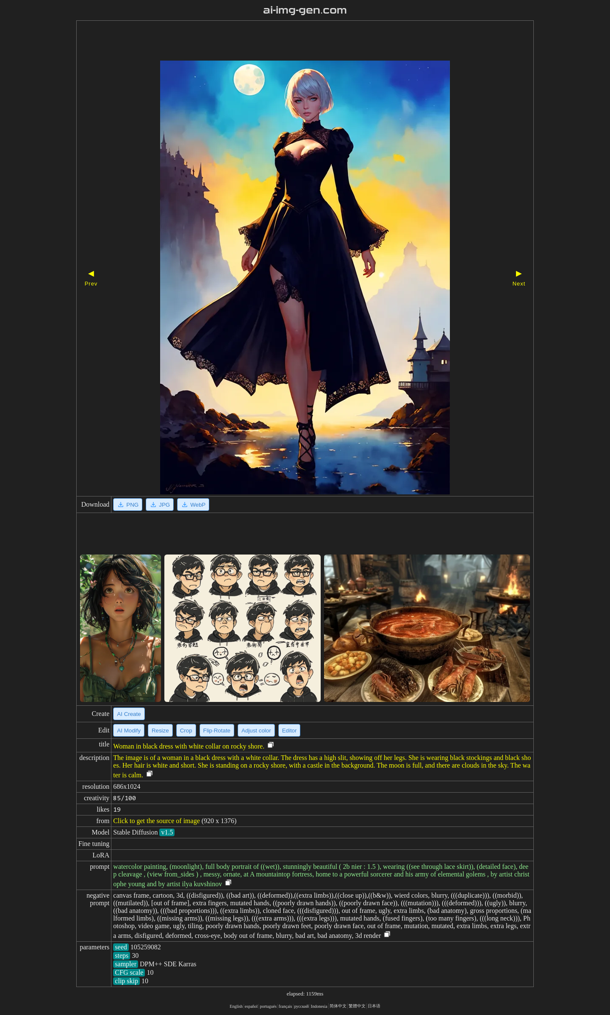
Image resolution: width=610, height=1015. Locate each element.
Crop (186, 730)
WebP (193, 504)
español (251, 1006)
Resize (160, 730)
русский (301, 1006)
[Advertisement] (290, 41)
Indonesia (319, 1006)
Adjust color (256, 730)
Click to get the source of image (156, 820)
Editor (289, 730)
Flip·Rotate (216, 730)
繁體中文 (357, 1006)
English (236, 1006)
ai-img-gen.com (305, 10)
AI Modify (129, 730)
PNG (128, 504)
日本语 (374, 1006)
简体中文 (338, 1006)
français (285, 1006)
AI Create (129, 714)
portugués (268, 1006)
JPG (160, 504)
